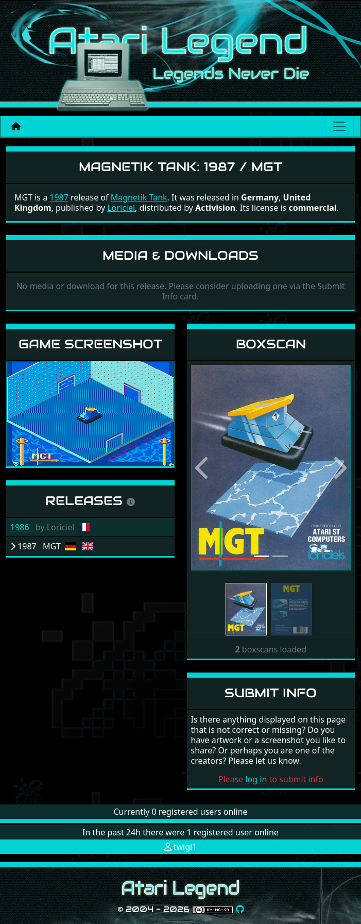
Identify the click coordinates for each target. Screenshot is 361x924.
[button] (203, 467)
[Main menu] (339, 126)
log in (256, 779)
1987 (58, 197)
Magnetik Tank (139, 197)
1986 (19, 527)
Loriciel (121, 207)
